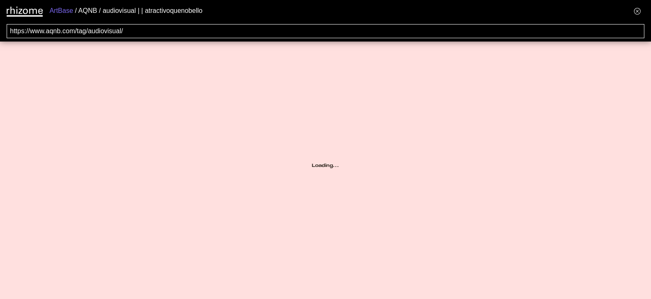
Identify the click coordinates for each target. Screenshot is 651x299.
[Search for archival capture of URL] (325, 31)
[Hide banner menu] (637, 11)
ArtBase (61, 10)
